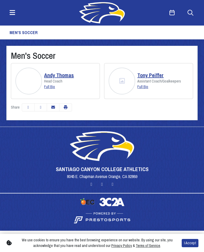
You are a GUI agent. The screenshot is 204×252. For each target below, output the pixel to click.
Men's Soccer (24, 32)
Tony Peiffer (150, 75)
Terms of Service (148, 245)
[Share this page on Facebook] (28, 107)
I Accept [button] (190, 243)
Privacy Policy (121, 245)
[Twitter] (102, 184)
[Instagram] (91, 184)
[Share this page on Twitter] (40, 107)
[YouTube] (112, 184)
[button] (65, 107)
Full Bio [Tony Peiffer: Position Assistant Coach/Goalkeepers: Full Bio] (142, 86)
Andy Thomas (59, 75)
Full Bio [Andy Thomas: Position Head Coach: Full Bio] (49, 86)
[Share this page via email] (53, 107)
